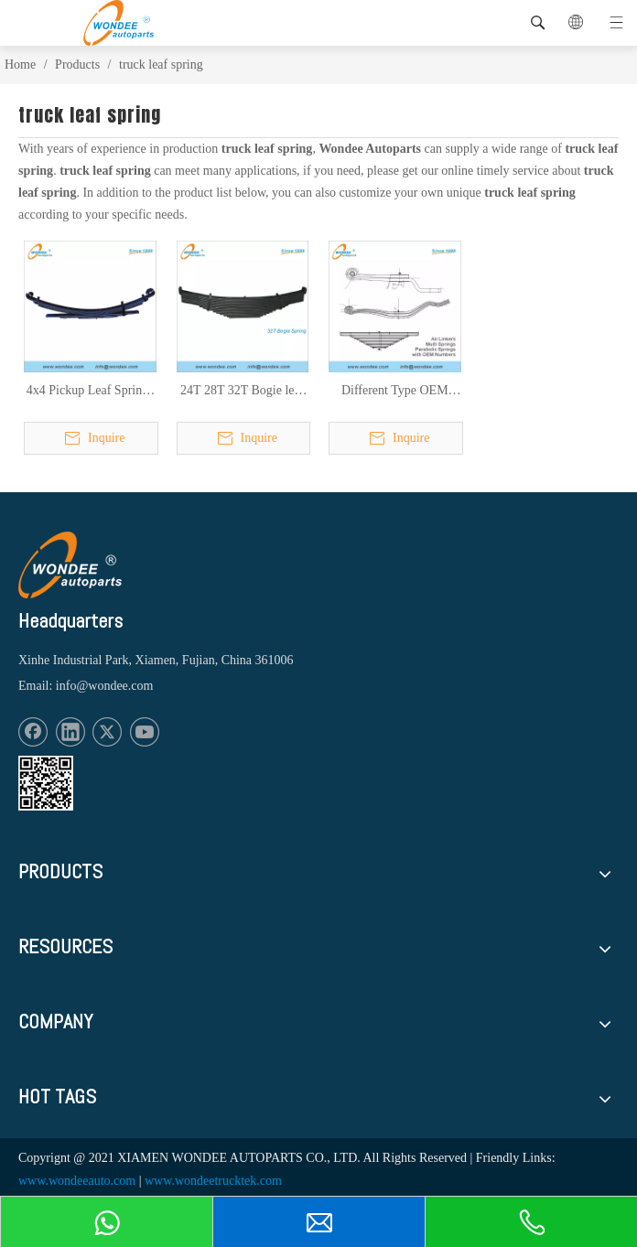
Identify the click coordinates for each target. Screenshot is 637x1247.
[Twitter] (107, 732)
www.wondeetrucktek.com (213, 1181)
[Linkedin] (70, 732)
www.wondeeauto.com (76, 1181)
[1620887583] (45, 783)
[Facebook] (33, 732)
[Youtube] (144, 732)
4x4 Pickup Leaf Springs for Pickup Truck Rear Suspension (90, 391)
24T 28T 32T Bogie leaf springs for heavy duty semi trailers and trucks (242, 391)
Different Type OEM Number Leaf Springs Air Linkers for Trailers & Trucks (394, 391)
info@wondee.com (105, 686)
